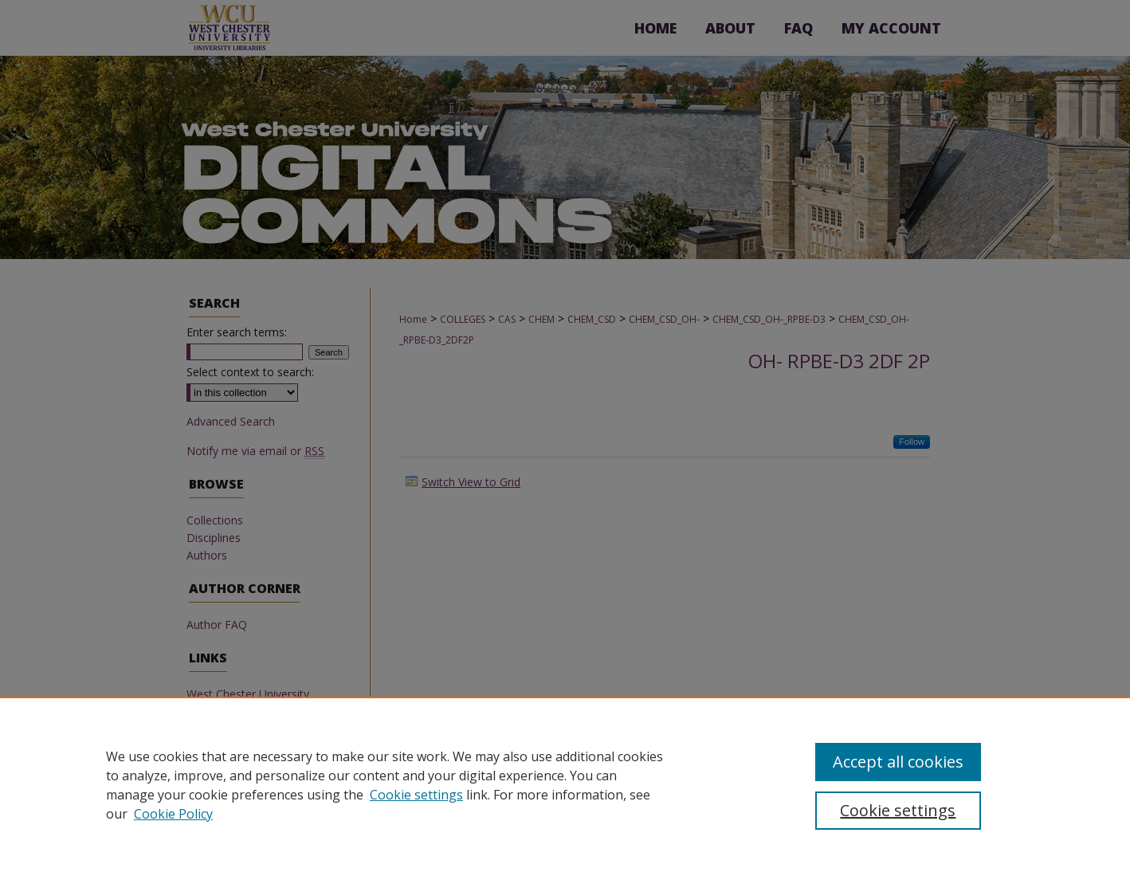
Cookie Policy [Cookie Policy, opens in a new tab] (173, 814)
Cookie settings (416, 794)
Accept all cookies (898, 761)
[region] (565, 784)
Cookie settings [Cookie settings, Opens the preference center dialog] (897, 810)
